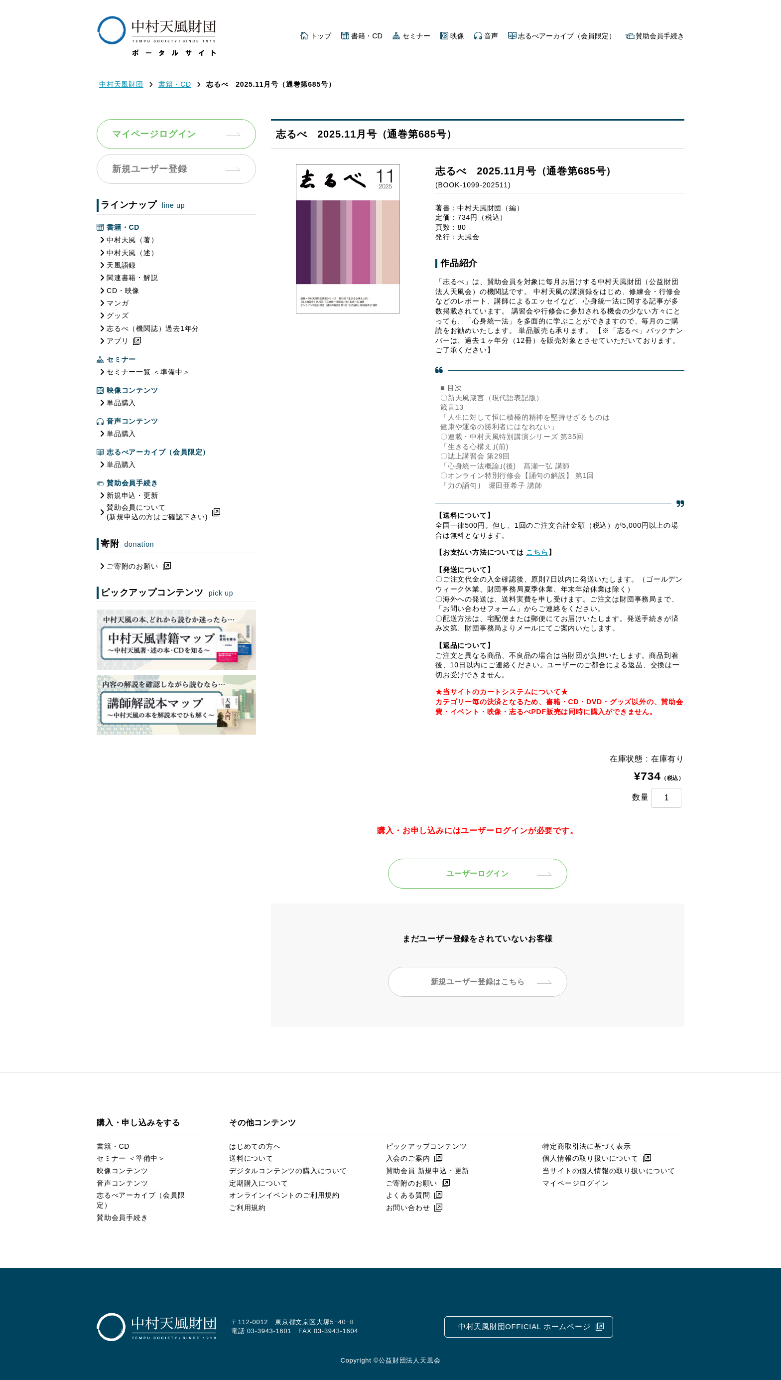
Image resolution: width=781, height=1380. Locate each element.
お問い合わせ (408, 1208)
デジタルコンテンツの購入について (288, 1171)
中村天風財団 (121, 84)
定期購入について (258, 1183)
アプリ (118, 341)
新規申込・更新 (132, 495)
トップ (320, 36)
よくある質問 (408, 1195)
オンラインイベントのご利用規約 (284, 1195)
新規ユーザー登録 (149, 169)
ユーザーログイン (477, 873)
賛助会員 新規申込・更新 (428, 1171)
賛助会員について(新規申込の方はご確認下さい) (157, 512)
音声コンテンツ (122, 1183)
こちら (537, 552)
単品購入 (121, 403)
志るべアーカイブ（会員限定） (567, 36)
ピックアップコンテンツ (426, 1146)
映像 (457, 36)
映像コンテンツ (122, 1171)
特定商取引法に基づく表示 (586, 1146)
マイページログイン (154, 134)
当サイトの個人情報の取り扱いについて (608, 1171)
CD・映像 (123, 291)
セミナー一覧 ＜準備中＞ (148, 372)
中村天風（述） (132, 253)
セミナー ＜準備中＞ (131, 1158)
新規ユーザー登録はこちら (477, 981)
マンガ (118, 303)
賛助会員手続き (660, 36)
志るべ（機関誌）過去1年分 (153, 328)
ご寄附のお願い (132, 566)
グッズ (118, 315)
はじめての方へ (255, 1146)
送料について (251, 1158)
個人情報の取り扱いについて (590, 1158)
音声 (491, 36)
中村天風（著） (132, 240)
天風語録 (121, 265)
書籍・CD (367, 36)
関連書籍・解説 (132, 278)
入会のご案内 (408, 1158)
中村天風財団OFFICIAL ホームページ (524, 1326)
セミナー (416, 36)
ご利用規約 (247, 1208)
